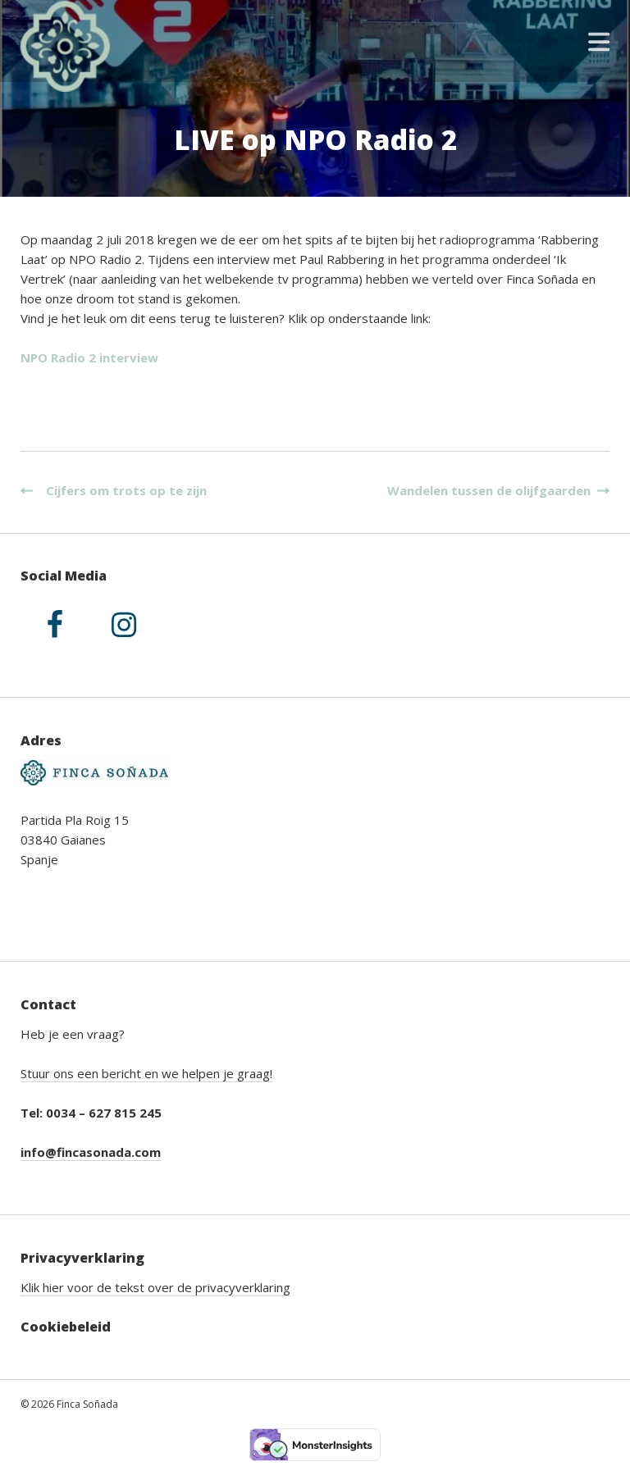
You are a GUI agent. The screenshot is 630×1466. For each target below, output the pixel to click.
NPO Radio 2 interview (89, 357)
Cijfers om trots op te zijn (114, 490)
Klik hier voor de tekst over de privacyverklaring (155, 1287)
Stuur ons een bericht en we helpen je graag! (146, 1073)
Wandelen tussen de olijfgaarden (495, 490)
